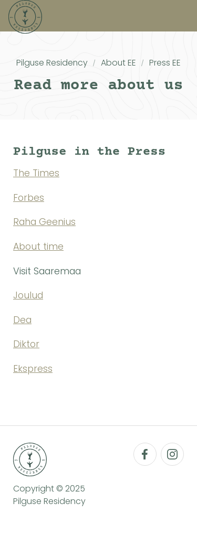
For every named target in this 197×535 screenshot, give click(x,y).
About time (38, 246)
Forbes (28, 197)
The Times (36, 173)
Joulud (28, 295)
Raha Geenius (44, 222)
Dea (22, 320)
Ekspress (33, 368)
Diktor (26, 344)
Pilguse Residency (52, 63)
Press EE (165, 63)
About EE (118, 63)
